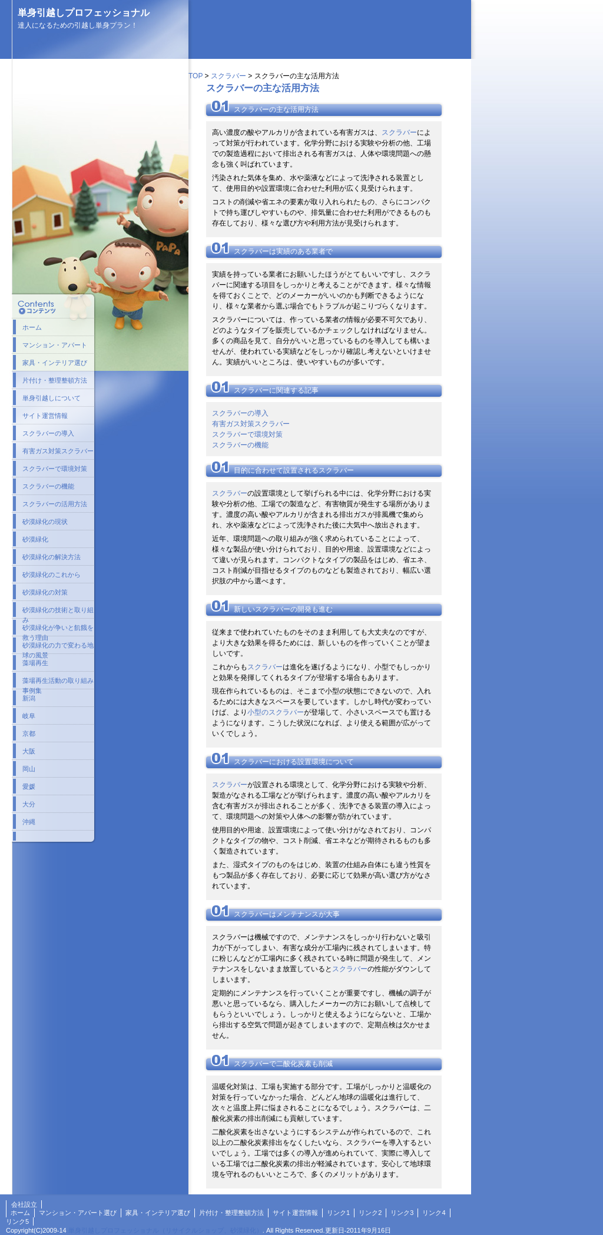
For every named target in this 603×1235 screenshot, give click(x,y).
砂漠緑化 (35, 539)
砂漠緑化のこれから (51, 574)
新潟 (28, 698)
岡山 (28, 768)
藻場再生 (35, 662)
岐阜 (28, 715)
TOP (195, 76)
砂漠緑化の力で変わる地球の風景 (58, 647)
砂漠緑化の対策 (45, 592)
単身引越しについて (51, 397)
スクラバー (228, 76)
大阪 (28, 751)
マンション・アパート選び (78, 1212)
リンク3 (401, 1212)
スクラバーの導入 (240, 413)
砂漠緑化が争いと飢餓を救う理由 (58, 630)
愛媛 (28, 786)
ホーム (32, 327)
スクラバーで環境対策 (247, 434)
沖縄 (28, 821)
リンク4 (433, 1212)
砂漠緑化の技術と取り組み (58, 612)
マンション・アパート (54, 344)
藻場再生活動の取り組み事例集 (58, 683)
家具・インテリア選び (54, 362)
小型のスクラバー (275, 712)
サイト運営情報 (45, 415)
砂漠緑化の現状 (45, 521)
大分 (28, 804)
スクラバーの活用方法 (54, 503)
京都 (28, 733)
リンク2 (370, 1212)
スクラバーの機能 (240, 445)
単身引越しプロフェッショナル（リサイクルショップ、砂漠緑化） (165, 1230)
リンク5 (17, 1221)
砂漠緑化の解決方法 (51, 556)
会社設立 (24, 1204)
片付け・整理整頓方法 (54, 380)
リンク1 (338, 1212)
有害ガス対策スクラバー (251, 424)
